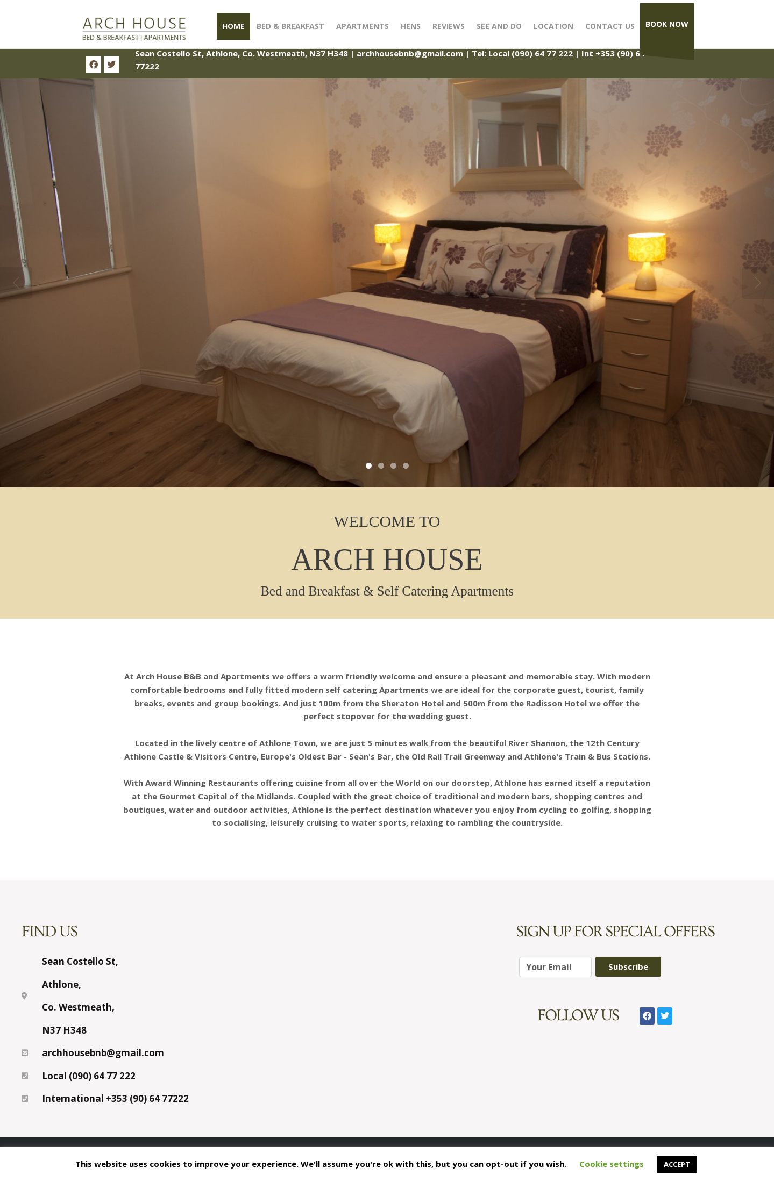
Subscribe (628, 966)
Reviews (448, 26)
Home (233, 26)
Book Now (666, 24)
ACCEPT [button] (677, 1164)
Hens (411, 26)
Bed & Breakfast (290, 26)
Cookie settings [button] (611, 1163)
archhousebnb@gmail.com (410, 53)
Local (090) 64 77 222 (530, 53)
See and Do (499, 26)
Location (553, 26)
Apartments (362, 26)
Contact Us (610, 26)
